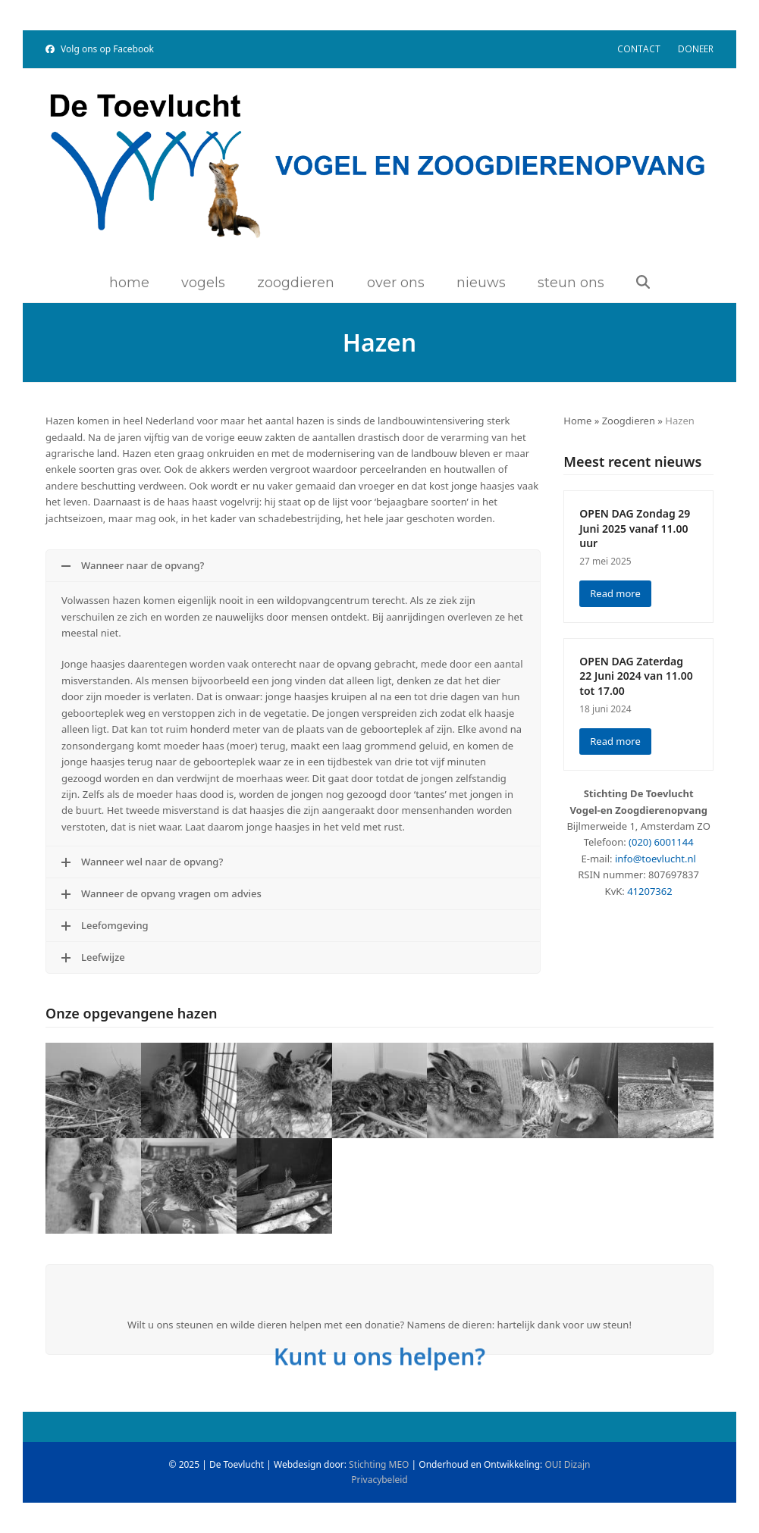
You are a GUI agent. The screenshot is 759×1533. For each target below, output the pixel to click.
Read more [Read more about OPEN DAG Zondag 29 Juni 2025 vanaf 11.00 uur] (615, 593)
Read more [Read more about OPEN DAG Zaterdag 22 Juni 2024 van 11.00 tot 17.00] (615, 741)
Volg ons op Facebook (107, 48)
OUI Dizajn (567, 1464)
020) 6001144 (663, 842)
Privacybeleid (379, 1479)
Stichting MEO (379, 1464)
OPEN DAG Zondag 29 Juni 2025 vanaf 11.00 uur (634, 528)
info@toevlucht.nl (655, 858)
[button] (643, 283)
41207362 (650, 891)
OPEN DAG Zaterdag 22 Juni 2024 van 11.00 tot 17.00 (635, 676)
